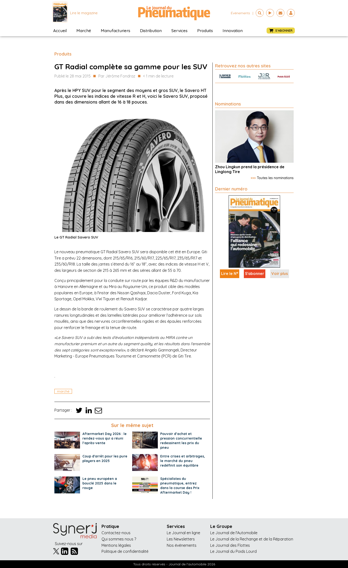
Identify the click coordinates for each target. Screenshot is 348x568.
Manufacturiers (115, 30)
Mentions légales (116, 545)
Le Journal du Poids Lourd (233, 551)
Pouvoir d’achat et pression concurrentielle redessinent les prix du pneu (181, 441)
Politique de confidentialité (125, 551)
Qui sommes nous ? (119, 539)
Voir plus (279, 273)
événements (240, 13)
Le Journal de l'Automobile (233, 532)
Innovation (233, 30)
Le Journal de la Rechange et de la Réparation (251, 539)
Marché (83, 30)
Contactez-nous (116, 532)
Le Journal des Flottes (230, 545)
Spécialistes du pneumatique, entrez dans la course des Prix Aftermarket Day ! (179, 486)
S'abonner (254, 273)
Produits (205, 30)
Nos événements (181, 545)
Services (179, 30)
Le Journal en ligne (183, 532)
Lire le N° (229, 273)
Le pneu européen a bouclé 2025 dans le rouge (99, 483)
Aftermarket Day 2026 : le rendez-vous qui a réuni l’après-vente (104, 438)
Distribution (151, 30)
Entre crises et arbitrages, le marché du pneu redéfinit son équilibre (182, 461)
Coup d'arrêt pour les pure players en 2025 (104, 458)
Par (116, 76)
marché (63, 391)
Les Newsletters (181, 539)
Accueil (60, 30)
